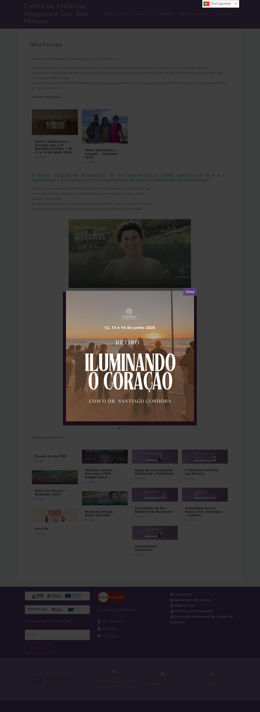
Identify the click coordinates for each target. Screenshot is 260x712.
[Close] (190, 292)
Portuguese (217, 4)
